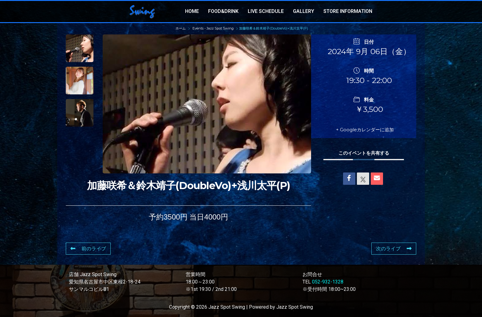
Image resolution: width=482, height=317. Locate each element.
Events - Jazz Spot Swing (213, 28)
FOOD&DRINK (223, 11)
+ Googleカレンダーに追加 (365, 130)
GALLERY (303, 11)
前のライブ (88, 249)
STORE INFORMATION (347, 11)
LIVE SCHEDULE (266, 11)
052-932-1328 (327, 282)
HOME (192, 11)
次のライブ (394, 249)
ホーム (181, 28)
